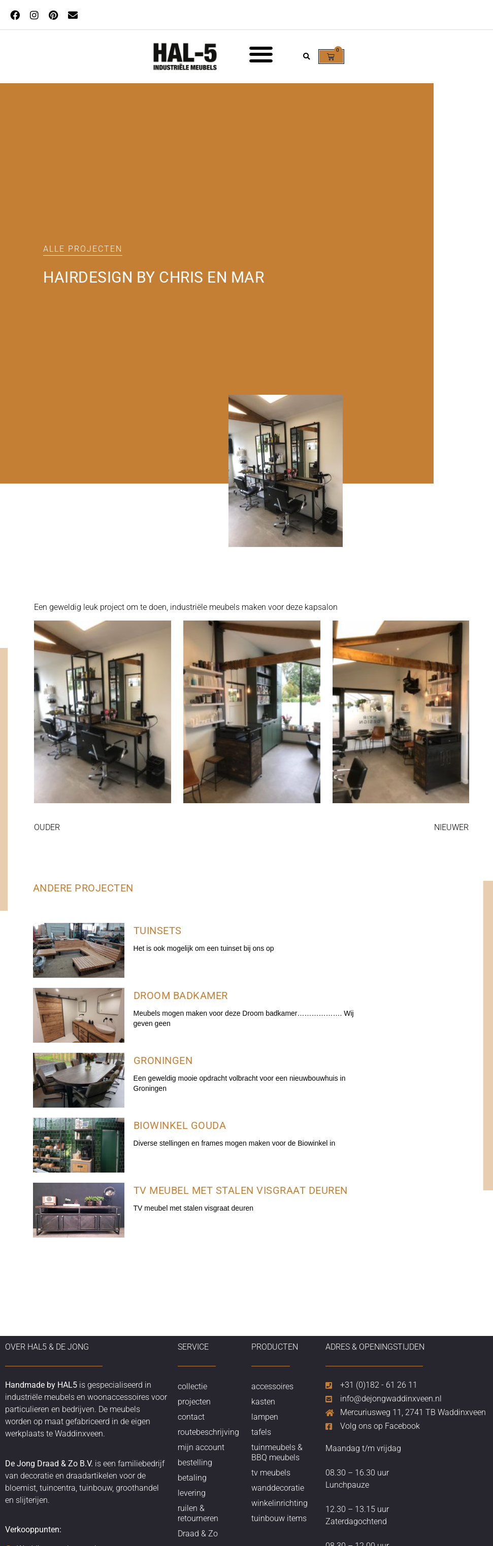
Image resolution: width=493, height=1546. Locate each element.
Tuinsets (158, 930)
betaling (192, 1478)
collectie (192, 1386)
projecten (194, 1401)
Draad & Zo (198, 1533)
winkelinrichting (279, 1503)
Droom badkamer (181, 995)
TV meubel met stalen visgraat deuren (241, 1190)
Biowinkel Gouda (180, 1125)
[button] (261, 54)
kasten (263, 1401)
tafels (261, 1432)
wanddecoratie (277, 1488)
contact (191, 1417)
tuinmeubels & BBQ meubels (277, 1452)
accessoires (272, 1386)
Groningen (163, 1060)
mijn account (201, 1447)
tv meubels (270, 1473)
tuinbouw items (279, 1518)
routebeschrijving (208, 1432)
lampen (264, 1417)
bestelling (195, 1462)
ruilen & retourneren (198, 1513)
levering (192, 1493)
